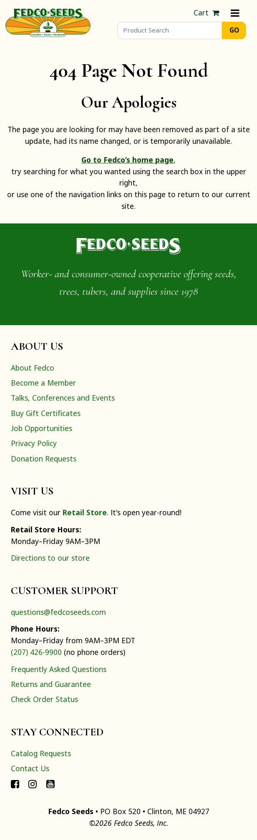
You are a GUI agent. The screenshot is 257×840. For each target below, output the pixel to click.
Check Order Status (44, 699)
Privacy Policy (34, 443)
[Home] (48, 22)
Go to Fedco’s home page (127, 160)
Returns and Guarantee (51, 684)
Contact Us (30, 768)
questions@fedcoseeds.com (58, 612)
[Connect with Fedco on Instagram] (32, 784)
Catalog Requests (41, 753)
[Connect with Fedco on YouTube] (50, 784)
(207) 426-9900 (36, 652)
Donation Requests (43, 459)
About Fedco (32, 368)
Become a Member (43, 383)
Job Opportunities (41, 428)
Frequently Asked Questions (58, 669)
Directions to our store (50, 558)
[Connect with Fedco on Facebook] (15, 784)
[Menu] (235, 13)
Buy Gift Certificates (46, 413)
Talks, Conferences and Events (63, 398)
